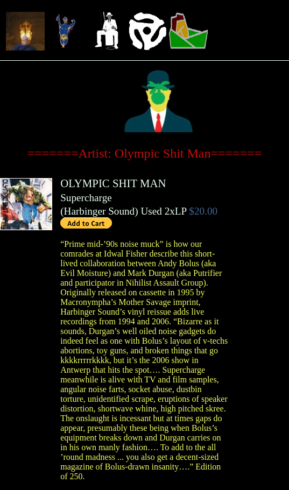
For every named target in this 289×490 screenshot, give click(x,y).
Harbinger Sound (99, 211)
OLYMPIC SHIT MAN (113, 183)
